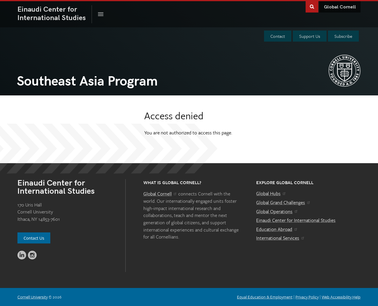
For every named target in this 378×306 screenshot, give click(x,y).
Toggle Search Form (312, 6)
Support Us (309, 36)
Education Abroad (277, 229)
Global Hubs (271, 193)
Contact (277, 36)
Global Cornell (340, 7)
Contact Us (34, 238)
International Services (280, 237)
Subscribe (343, 36)
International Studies (54, 13)
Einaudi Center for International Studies (296, 220)
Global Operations (277, 211)
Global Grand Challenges (283, 202)
